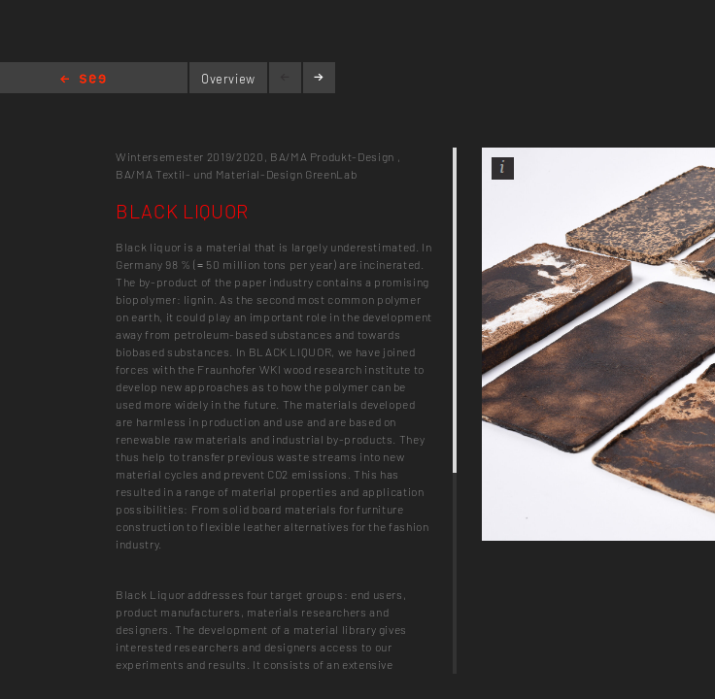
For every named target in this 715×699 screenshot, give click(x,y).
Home (83, 80)
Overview (228, 78)
